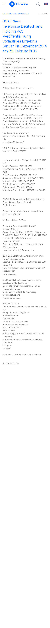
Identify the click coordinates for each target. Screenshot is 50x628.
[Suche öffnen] (38, 4)
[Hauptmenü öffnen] (4, 4)
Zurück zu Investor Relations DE (16, 13)
